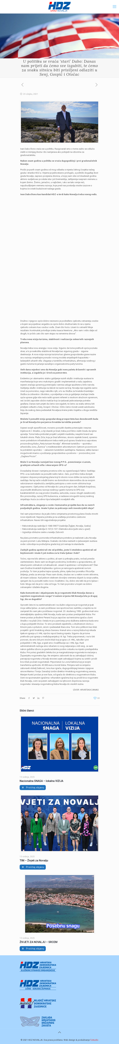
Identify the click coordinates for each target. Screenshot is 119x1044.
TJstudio (94, 1040)
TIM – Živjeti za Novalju (34, 860)
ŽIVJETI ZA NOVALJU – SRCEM (38, 942)
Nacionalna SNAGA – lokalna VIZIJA (41, 781)
